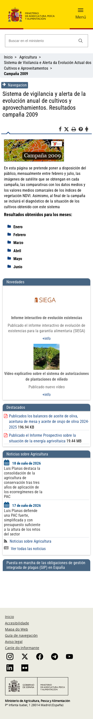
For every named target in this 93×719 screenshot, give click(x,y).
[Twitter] (67, 129)
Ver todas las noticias (25, 548)
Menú (80, 17)
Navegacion (14, 84)
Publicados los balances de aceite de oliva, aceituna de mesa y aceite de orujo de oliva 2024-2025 (49, 422)
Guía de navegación (21, 635)
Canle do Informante (22, 647)
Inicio (8, 57)
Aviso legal (14, 641)
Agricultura (28, 57)
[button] (81, 12)
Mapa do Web (16, 629)
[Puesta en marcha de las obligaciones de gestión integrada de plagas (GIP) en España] (46, 584)
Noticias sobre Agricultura (30, 541)
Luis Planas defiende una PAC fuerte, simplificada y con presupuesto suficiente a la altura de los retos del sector (22, 522)
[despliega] (10, 226)
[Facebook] (61, 130)
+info (46, 338)
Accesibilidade (17, 623)
